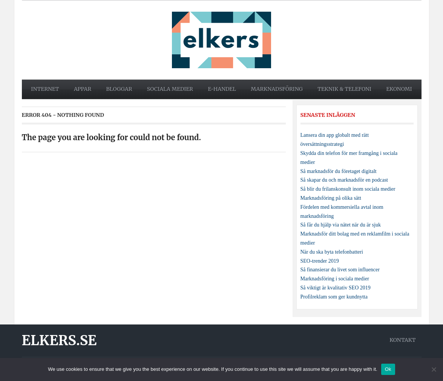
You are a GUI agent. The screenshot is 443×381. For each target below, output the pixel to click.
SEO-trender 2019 (319, 261)
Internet (45, 89)
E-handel (222, 89)
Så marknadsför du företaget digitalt (338, 171)
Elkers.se (59, 340)
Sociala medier (170, 89)
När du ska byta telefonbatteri (331, 252)
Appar (82, 89)
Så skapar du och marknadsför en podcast (344, 180)
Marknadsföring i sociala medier (334, 279)
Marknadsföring (277, 89)
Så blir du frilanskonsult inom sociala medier (347, 189)
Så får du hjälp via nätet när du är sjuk (340, 225)
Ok (388, 369)
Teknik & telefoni (344, 89)
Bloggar (119, 89)
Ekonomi (399, 89)
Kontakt (402, 340)
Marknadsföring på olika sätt (330, 198)
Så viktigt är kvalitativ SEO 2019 (335, 288)
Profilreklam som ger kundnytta (334, 297)
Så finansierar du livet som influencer (340, 269)
